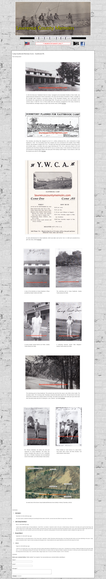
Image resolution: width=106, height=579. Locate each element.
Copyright (68, 38)
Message (14, 568)
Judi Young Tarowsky (20, 521)
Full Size (64, 103)
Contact (47, 38)
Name (14, 559)
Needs (63, 38)
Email (14, 564)
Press (58, 38)
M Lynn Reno (18, 533)
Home (36, 38)
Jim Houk (17, 513)
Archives (42, 38)
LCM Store (53, 38)
